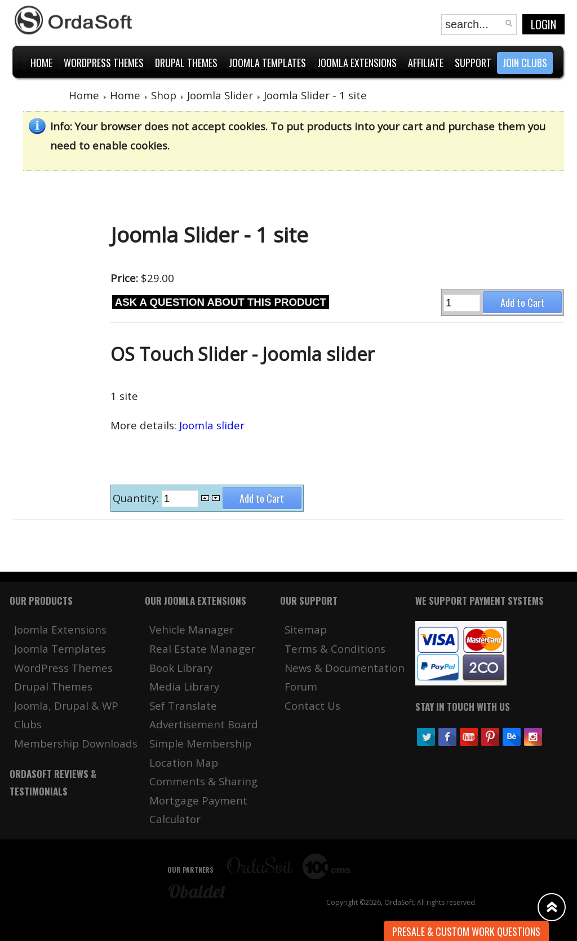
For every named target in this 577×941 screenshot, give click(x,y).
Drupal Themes (53, 686)
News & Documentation (345, 668)
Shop (163, 95)
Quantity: (137, 498)
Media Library (184, 686)
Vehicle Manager (191, 629)
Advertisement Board (203, 724)
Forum (301, 686)
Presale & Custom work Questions (466, 931)
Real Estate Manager (202, 648)
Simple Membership (200, 743)
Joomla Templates (60, 648)
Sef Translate (183, 705)
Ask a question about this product (220, 302)
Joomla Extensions (60, 629)
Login (543, 24)
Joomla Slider (220, 95)
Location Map (183, 762)
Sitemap (306, 629)
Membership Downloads (75, 743)
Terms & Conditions (335, 648)
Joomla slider (212, 425)
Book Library (180, 668)
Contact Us (312, 705)
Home (84, 95)
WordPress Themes (63, 668)
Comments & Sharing (203, 781)
